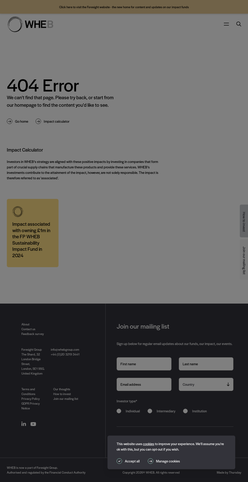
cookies (148, 443)
